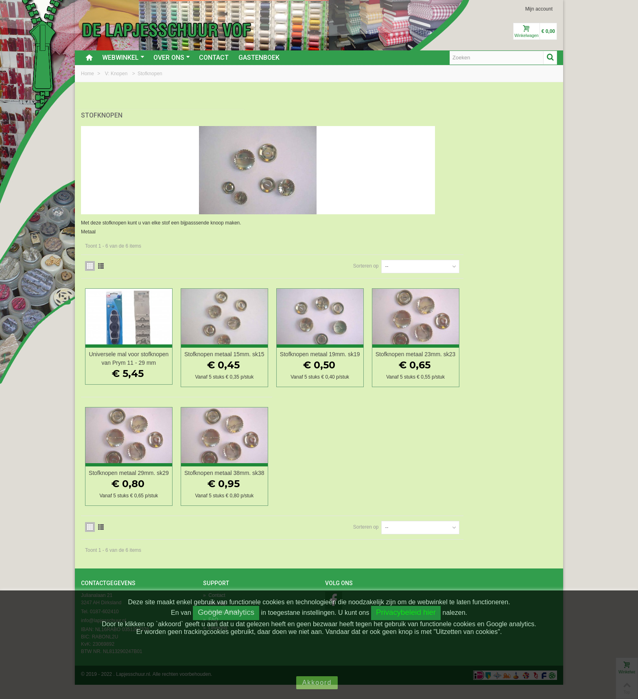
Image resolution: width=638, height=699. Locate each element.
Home (88, 73)
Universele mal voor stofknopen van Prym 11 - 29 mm (247, 360)
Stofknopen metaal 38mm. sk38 (336, 482)
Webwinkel (123, 57)
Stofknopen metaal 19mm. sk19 (424, 355)
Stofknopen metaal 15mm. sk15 (336, 355)
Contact (214, 57)
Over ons (171, 57)
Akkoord (317, 682)
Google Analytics (226, 612)
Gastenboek (259, 57)
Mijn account (539, 9)
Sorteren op (459, 263)
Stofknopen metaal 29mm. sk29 (247, 482)
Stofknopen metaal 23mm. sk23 (513, 355)
